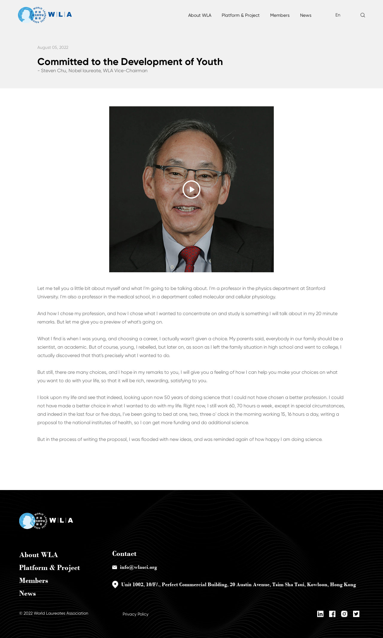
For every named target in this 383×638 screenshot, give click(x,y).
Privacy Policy (135, 614)
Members (280, 15)
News (305, 15)
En (337, 15)
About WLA (199, 15)
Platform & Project (241, 15)
